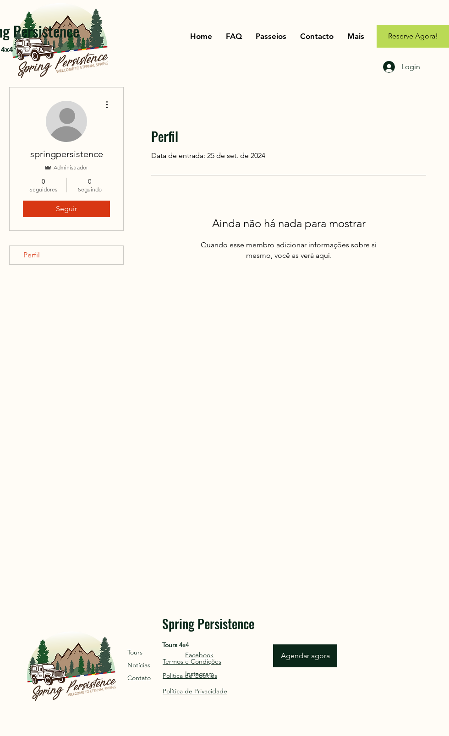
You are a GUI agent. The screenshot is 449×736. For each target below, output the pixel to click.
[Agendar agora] (305, 655)
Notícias (138, 665)
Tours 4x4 (175, 645)
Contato (139, 678)
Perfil (31, 255)
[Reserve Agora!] (413, 36)
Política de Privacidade (195, 691)
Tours (134, 652)
